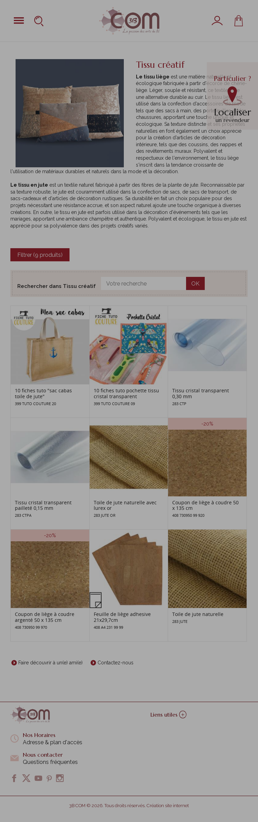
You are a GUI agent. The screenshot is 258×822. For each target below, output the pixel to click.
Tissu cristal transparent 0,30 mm (200, 393)
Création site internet (168, 805)
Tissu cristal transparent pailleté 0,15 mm (43, 505)
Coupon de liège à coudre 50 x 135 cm (205, 505)
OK (195, 283)
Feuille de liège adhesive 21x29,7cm (122, 617)
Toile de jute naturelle (197, 614)
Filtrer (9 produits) (40, 255)
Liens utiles (168, 714)
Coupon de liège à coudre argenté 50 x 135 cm (44, 617)
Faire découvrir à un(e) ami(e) (50, 662)
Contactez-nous (115, 662)
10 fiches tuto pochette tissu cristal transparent (126, 393)
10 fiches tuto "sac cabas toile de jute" (43, 393)
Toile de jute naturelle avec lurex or (125, 505)
